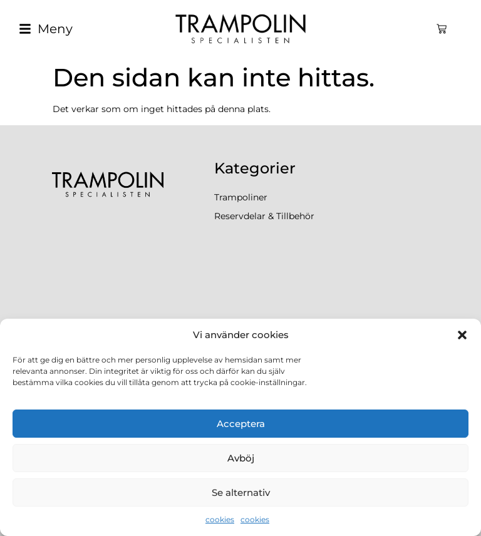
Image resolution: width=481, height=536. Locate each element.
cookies (219, 519)
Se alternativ (241, 492)
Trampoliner (240, 197)
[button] (462, 335)
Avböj (240, 458)
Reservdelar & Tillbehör (264, 216)
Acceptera (241, 424)
